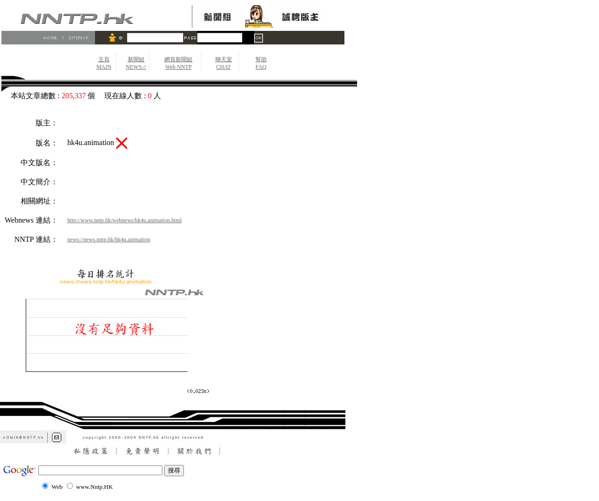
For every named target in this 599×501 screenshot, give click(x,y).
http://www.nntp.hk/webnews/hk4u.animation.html (124, 220)
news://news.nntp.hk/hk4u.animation (108, 239)
